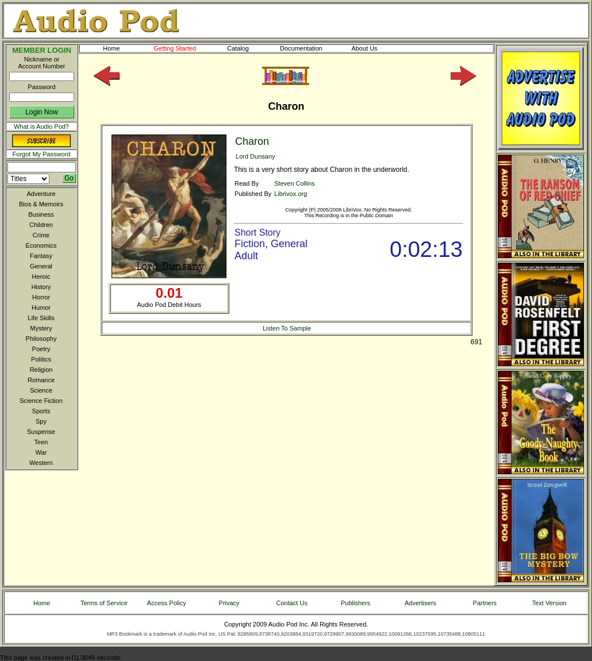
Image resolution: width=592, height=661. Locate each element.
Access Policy (166, 602)
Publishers (355, 602)
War (41, 452)
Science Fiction (41, 400)
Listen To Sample (287, 328)
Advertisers (420, 602)
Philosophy (41, 338)
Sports (41, 411)
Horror (41, 297)
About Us (373, 48)
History (41, 286)
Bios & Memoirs (41, 204)
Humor (41, 307)
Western (41, 462)
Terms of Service (104, 602)
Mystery (41, 328)
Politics (41, 359)
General (41, 266)
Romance (41, 379)
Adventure (40, 193)
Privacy (229, 602)
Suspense (41, 431)
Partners (485, 602)
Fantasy (41, 255)
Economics (41, 245)
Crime (41, 235)
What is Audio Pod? (41, 126)
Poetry (41, 348)
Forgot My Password (42, 154)
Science (41, 390)
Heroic (41, 276)
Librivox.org (290, 193)
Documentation (306, 48)
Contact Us (291, 602)
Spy (41, 421)
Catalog (248, 48)
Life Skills (41, 317)
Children (41, 224)
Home (111, 48)
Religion (41, 369)
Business (41, 214)
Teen (41, 442)
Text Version (549, 602)
